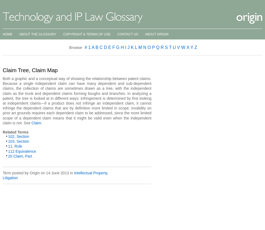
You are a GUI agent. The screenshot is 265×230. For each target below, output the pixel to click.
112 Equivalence (22, 151)
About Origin (156, 34)
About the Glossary (37, 34)
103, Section (18, 141)
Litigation (10, 178)
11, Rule (15, 146)
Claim (36, 123)
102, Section (18, 136)
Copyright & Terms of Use (87, 34)
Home (7, 34)
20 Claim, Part (20, 156)
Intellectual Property (90, 173)
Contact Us (127, 34)
